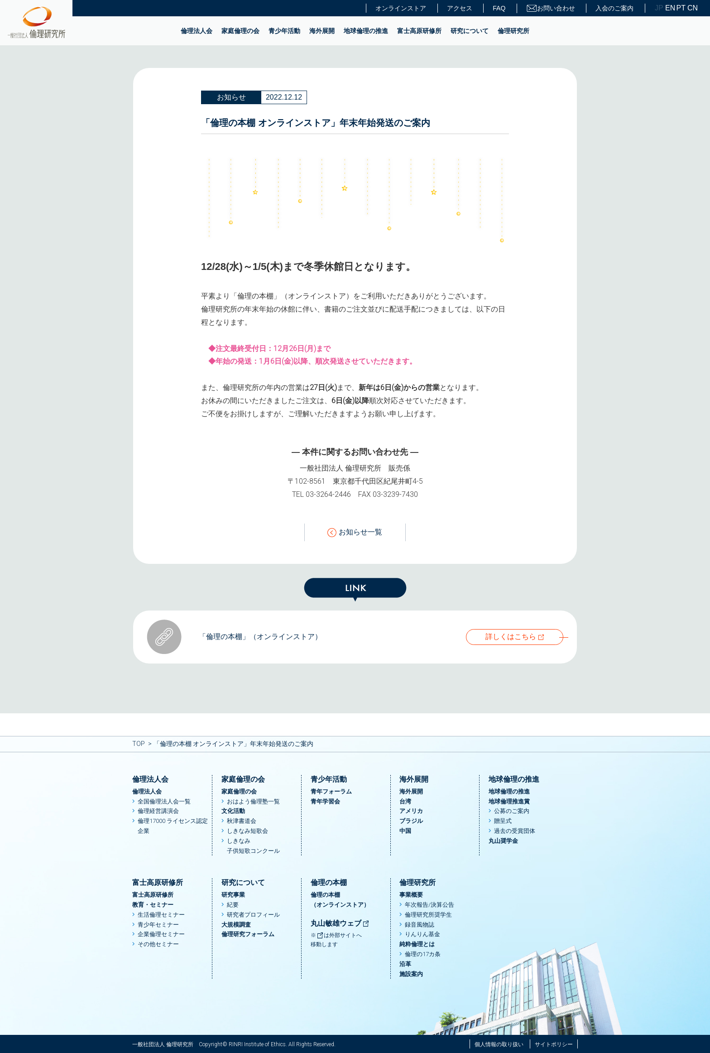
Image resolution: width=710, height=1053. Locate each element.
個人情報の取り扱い (499, 1044)
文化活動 (233, 811)
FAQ (499, 8)
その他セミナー (158, 944)
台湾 (405, 801)
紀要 (233, 904)
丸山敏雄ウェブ (340, 923)
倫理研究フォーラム (247, 934)
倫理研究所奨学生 (428, 914)
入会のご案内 (614, 8)
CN (691, 8)
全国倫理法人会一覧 (164, 801)
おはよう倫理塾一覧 (253, 801)
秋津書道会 (241, 820)
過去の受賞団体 (514, 830)
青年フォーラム (331, 791)
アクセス (459, 8)
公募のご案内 (511, 811)
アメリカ (411, 811)
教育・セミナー (152, 904)
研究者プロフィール (253, 914)
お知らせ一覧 (354, 532)
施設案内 (411, 974)
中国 (405, 830)
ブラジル (411, 820)
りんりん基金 (422, 934)
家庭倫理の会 (240, 30)
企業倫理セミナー (161, 934)
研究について (470, 30)
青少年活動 (284, 30)
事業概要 (411, 894)
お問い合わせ (550, 8)
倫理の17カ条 (423, 954)
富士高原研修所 (419, 30)
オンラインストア (400, 8)
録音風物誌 (419, 924)
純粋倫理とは (417, 944)
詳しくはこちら (510, 636)
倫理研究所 (513, 30)
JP (659, 8)
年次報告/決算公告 (429, 904)
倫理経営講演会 (158, 811)
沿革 (405, 964)
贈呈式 (503, 820)
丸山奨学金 (503, 840)
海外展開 (322, 30)
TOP (138, 743)
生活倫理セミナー (161, 914)
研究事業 (233, 894)
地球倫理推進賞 (509, 801)
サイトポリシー (554, 1044)
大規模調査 (236, 924)
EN (669, 8)
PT (681, 8)
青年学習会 (325, 801)
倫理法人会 (196, 30)
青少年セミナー (158, 924)
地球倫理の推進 (366, 30)
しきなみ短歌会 (247, 830)
